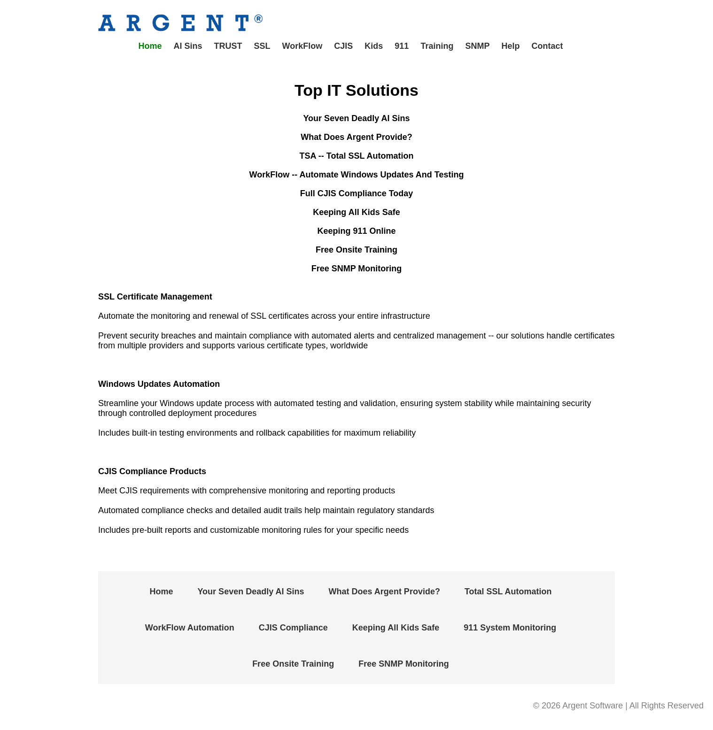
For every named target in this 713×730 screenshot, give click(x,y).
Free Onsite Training (293, 664)
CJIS (343, 46)
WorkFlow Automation (189, 627)
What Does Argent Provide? (384, 591)
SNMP (477, 46)
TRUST (228, 46)
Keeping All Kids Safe (395, 627)
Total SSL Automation (508, 591)
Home (150, 46)
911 (402, 46)
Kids (373, 46)
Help (510, 46)
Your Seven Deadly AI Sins (250, 591)
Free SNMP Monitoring (403, 664)
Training (436, 46)
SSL (262, 46)
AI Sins (188, 46)
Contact (547, 46)
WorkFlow (302, 46)
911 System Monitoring (510, 627)
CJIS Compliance (293, 627)
